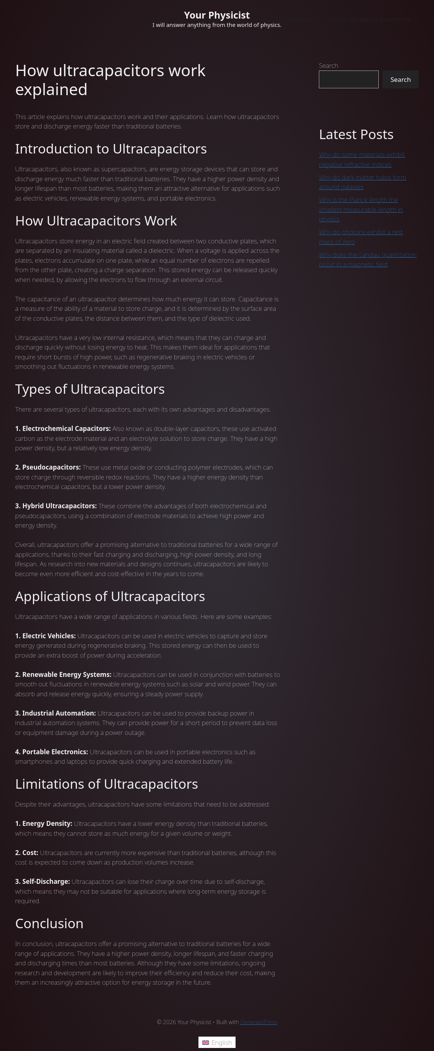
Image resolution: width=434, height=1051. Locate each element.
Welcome (301, 19)
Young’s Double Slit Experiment (369, 19)
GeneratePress (258, 1022)
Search (328, 65)
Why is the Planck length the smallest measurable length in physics (361, 209)
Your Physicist (217, 14)
